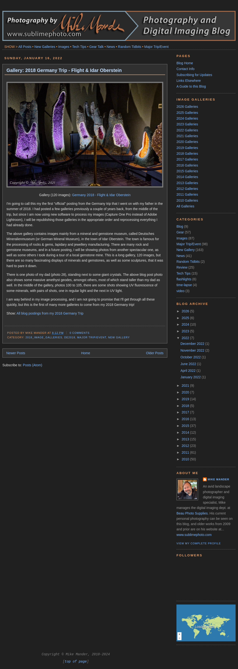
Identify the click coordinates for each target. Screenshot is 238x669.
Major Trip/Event (156, 47)
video (180, 291)
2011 (186, 452)
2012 (186, 446)
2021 (186, 385)
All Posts (24, 47)
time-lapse (184, 285)
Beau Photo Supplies (192, 513)
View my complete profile (198, 543)
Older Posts (154, 353)
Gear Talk (96, 47)
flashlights (183, 279)
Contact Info (185, 69)
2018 (186, 406)
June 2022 (189, 364)
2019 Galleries (187, 148)
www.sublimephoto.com (194, 535)
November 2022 (193, 350)
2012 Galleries (187, 189)
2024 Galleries (187, 118)
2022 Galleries (187, 130)
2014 (186, 432)
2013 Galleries (187, 183)
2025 (186, 318)
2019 (186, 399)
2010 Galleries (187, 200)
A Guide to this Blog (191, 86)
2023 (186, 331)
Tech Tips (79, 47)
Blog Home (184, 63)
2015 (186, 426)
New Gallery (119, 337)
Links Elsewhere (188, 81)
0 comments (80, 332)
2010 (186, 459)
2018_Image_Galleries (43, 337)
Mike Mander (218, 479)
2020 (186, 392)
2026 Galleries (187, 107)
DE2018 (69, 337)
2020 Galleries (187, 142)
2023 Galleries (187, 124)
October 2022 (191, 357)
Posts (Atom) (32, 365)
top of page (76, 661)
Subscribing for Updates (194, 75)
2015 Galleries (187, 171)
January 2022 (191, 377)
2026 (186, 311)
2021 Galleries (187, 136)
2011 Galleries (187, 194)
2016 (186, 419)
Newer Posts (15, 353)
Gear (180, 232)
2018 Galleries (187, 153)
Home (85, 353)
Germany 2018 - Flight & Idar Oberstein (101, 195)
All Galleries (185, 206)
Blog (179, 226)
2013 (186, 439)
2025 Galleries (187, 113)
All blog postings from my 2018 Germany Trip (50, 313)
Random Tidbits (129, 47)
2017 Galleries (187, 159)
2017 (186, 412)
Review (182, 267)
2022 (186, 338)
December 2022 (193, 344)
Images (63, 47)
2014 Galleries (187, 177)
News (110, 47)
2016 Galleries (187, 165)
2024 (186, 324)
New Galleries (44, 47)
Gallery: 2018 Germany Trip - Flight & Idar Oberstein (64, 70)
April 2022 (188, 371)
